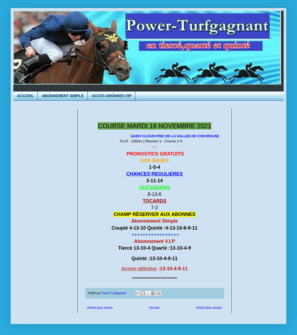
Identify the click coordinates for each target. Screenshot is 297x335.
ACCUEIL (25, 96)
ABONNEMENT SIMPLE (62, 96)
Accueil (154, 308)
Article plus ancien (209, 308)
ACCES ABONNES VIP (112, 96)
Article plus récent (99, 308)
